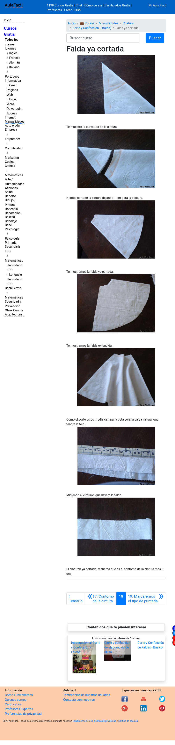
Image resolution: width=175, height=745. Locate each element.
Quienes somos (15, 700)
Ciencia (10, 166)
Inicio (7, 20)
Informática (13, 80)
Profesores (54, 10)
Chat (79, 5)
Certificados (13, 704)
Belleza (10, 217)
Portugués (12, 76)
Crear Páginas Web (12, 90)
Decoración (13, 213)
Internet (10, 117)
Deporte (10, 196)
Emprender (12, 139)
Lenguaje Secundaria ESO (14, 279)
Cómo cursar (93, 5)
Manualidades (14, 121)
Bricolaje (11, 221)
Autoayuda (12, 125)
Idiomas (10, 48)
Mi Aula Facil (157, 5)
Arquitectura (13, 314)
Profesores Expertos (19, 709)
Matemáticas (14, 175)
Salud (9, 192)
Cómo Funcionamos (19, 695)
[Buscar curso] (103, 38)
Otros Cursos (14, 310)
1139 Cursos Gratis (60, 5)
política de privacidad (105, 721)
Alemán (14, 62)
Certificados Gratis (117, 5)
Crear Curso (72, 10)
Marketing (12, 157)
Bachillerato (13, 288)
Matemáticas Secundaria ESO (14, 265)
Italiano (14, 67)
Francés (14, 58)
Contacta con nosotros (79, 700)
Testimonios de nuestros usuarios (86, 695)
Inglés (13, 53)
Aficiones (11, 188)
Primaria (11, 242)
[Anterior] (101, 598)
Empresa (11, 129)
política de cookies (128, 721)
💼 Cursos (87, 23)
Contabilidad (13, 148)
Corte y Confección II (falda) (91, 28)
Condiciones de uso (83, 721)
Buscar (155, 38)
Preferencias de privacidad (23, 714)
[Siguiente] (146, 598)
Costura (128, 23)
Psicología (12, 229)
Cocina (9, 162)
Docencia (11, 209)
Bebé (8, 225)
